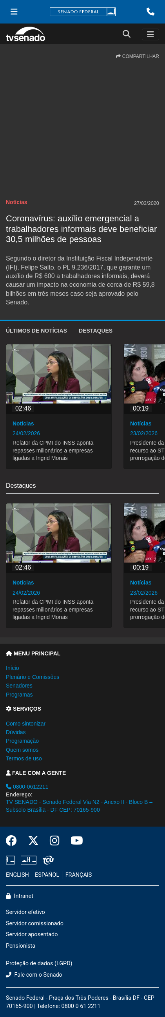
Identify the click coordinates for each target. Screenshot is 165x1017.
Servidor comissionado (34, 923)
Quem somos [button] (22, 750)
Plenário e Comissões (32, 677)
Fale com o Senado (34, 975)
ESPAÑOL (47, 875)
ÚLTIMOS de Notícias (36, 331)
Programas (19, 694)
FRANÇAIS (78, 875)
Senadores (19, 685)
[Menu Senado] (14, 11)
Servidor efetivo (25, 912)
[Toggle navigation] (150, 34)
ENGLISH (17, 875)
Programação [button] (22, 741)
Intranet (19, 896)
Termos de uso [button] (24, 758)
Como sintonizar (25, 723)
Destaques (95, 331)
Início (12, 668)
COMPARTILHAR (137, 56)
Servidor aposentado (32, 934)
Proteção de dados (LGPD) (39, 963)
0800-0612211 (27, 787)
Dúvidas (16, 732)
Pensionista (20, 946)
